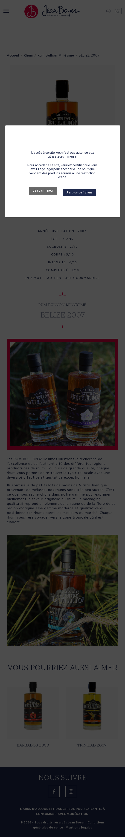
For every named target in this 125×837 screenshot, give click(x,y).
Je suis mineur (43, 190)
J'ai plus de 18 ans (79, 192)
